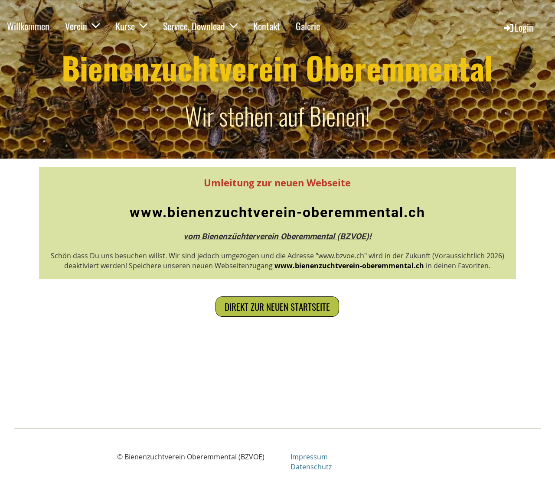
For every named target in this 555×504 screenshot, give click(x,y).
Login (518, 27)
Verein (82, 26)
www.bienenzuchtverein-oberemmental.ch (277, 212)
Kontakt (266, 26)
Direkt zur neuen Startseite (277, 306)
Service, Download (200, 26)
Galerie (308, 26)
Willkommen (28, 26)
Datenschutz (311, 466)
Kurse (131, 26)
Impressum (309, 457)
